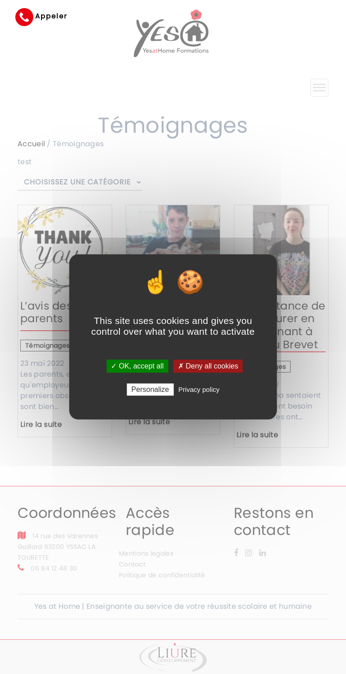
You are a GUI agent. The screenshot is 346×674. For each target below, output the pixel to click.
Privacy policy (199, 390)
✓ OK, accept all (137, 366)
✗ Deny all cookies (208, 366)
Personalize (150, 390)
